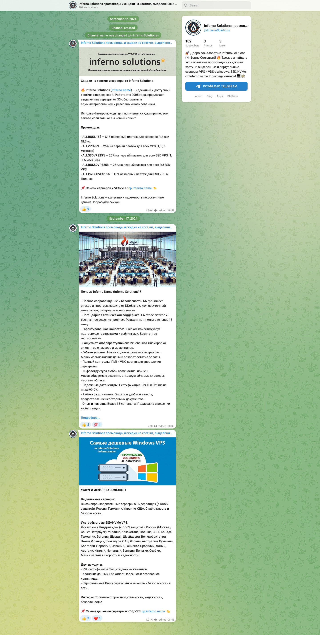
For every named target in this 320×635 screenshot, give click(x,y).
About (198, 96)
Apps (220, 96)
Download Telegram (216, 86)
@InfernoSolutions (217, 30)
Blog (209, 96)
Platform (232, 96)
